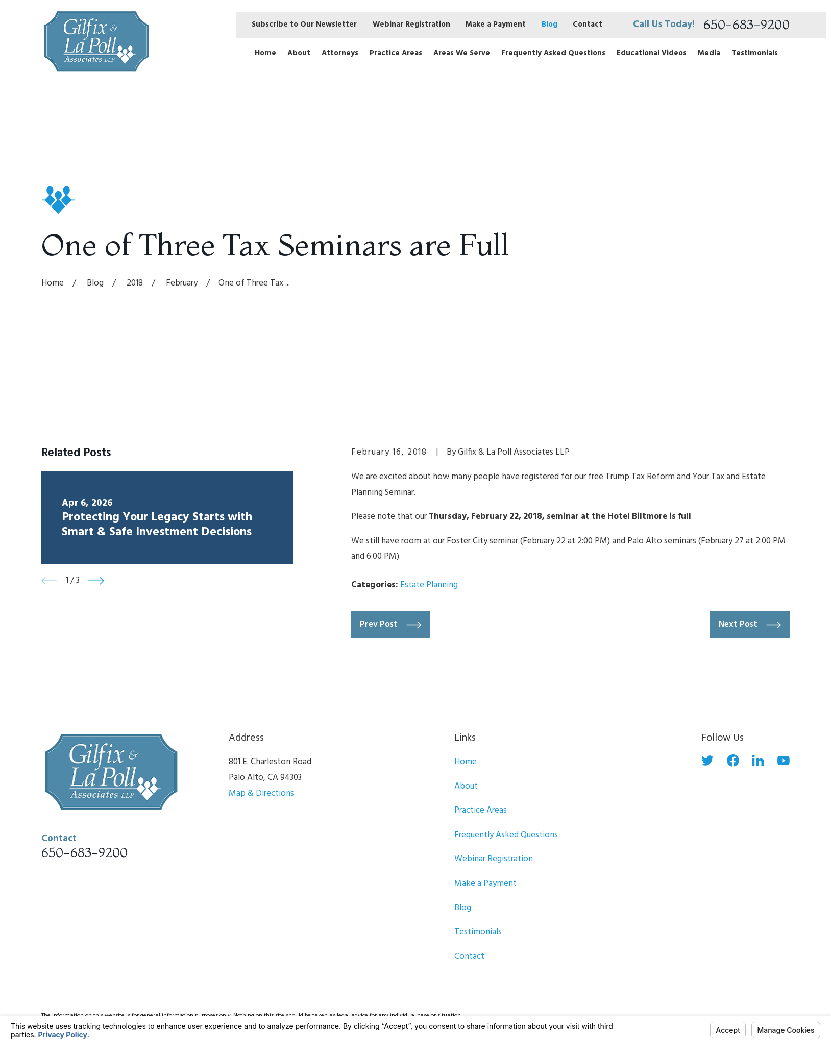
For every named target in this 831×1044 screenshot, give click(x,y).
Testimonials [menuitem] (754, 53)
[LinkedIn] (758, 760)
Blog (549, 24)
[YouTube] (783, 760)
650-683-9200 (746, 24)
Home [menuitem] (265, 53)
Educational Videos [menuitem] (652, 53)
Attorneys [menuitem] (340, 53)
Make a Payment (496, 24)
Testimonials (478, 932)
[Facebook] (733, 760)
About (466, 786)
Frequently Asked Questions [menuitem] (553, 53)
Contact (587, 24)
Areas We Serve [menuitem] (461, 53)
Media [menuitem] (709, 53)
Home (465, 762)
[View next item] (96, 581)
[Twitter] (707, 760)
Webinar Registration (411, 24)
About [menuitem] (298, 53)
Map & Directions (261, 793)
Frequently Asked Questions (506, 835)
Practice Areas (480, 810)
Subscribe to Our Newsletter (304, 24)
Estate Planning (429, 585)
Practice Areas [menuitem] (396, 53)
